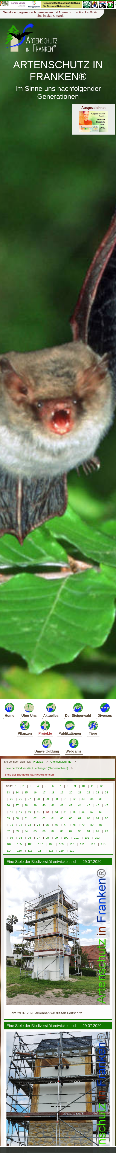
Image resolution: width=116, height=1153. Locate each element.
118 (51, 850)
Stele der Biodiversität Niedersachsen (29, 774)
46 (97, 805)
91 (88, 831)
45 (88, 805)
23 (97, 792)
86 (44, 831)
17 (44, 792)
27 (29, 799)
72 (20, 824)
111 (82, 844)
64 (52, 818)
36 (8, 805)
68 (88, 818)
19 (61, 792)
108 (51, 844)
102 (86, 837)
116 (30, 850)
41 (52, 805)
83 (17, 831)
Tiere (93, 727)
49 (20, 811)
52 (47, 811)
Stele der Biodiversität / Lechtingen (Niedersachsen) (36, 768)
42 (61, 805)
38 (26, 805)
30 (56, 799)
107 (40, 844)
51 (38, 811)
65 (61, 818)
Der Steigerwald (78, 709)
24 (106, 792)
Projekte (45, 727)
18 (52, 792)
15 (26, 792)
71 (11, 824)
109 (61, 844)
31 (65, 799)
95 (20, 837)
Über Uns (29, 709)
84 (26, 831)
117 (40, 850)
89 (70, 831)
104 (9, 844)
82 (8, 831)
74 (38, 824)
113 (103, 844)
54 (65, 811)
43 (70, 805)
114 (9, 850)
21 (79, 792)
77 (65, 824)
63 (44, 818)
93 (106, 831)
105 (19, 844)
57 (91, 811)
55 (74, 811)
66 (70, 818)
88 (61, 831)
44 (79, 805)
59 (8, 818)
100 (66, 837)
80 (91, 824)
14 (17, 792)
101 (76, 837)
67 (79, 818)
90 (79, 831)
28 (38, 799)
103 (97, 837)
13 (8, 792)
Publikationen (69, 727)
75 (47, 824)
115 (19, 850)
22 (88, 792)
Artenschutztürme (60, 761)
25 (11, 799)
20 (70, 792)
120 (72, 850)
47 (106, 805)
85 (35, 831)
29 (47, 799)
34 (91, 799)
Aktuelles (50, 709)
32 (74, 799)
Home (9, 709)
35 (100, 799)
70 (106, 818)
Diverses (105, 709)
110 (72, 844)
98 (47, 837)
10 (83, 786)
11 (92, 786)
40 (44, 805)
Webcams (73, 745)
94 (11, 837)
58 (100, 811)
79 (82, 824)
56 (82, 811)
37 (17, 805)
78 (74, 824)
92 (97, 831)
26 (20, 799)
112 (92, 844)
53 (56, 811)
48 (11, 811)
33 (82, 799)
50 (29, 811)
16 (35, 792)
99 (56, 837)
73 (29, 824)
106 (30, 844)
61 (26, 818)
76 (56, 824)
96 (29, 837)
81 (100, 824)
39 (35, 805)
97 (38, 837)
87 (52, 831)
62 (35, 818)
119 (61, 850)
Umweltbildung (46, 745)
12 (100, 786)
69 (97, 818)
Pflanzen (25, 727)
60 (17, 818)
